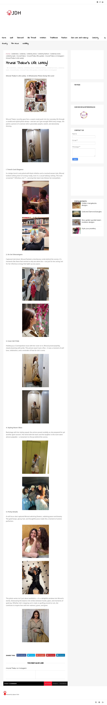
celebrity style (10, 56)
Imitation (43, 37)
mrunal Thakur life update (35, 56)
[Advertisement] (65, 20)
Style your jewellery (89, 228)
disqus (55, 683)
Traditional (53, 37)
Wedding (25, 43)
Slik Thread (31, 37)
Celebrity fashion (43, 54)
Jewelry (4, 43)
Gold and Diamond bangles (92, 212)
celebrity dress (32, 54)
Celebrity (95, 37)
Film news (15, 43)
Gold (11, 37)
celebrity (23, 54)
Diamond (20, 37)
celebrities (14, 54)
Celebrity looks (55, 54)
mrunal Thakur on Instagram (54, 56)
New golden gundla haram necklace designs (91, 221)
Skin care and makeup (79, 37)
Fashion (64, 37)
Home (4, 37)
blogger (48, 683)
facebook (63, 683)
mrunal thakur (21, 56)
